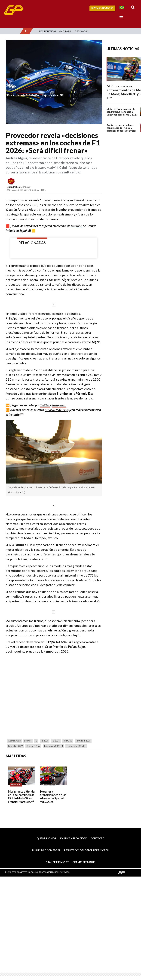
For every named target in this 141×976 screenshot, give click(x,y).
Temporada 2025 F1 (53, 746)
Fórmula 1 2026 (15, 746)
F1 (36, 740)
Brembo (28, 740)
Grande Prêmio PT (57, 862)
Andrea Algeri (14, 740)
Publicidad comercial (46, 850)
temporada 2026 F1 (76, 746)
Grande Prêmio (33, 746)
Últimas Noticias (102, 8)
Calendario (65, 31)
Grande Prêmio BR (83, 862)
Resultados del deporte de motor (86, 850)
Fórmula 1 (67, 740)
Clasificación (81, 31)
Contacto (97, 838)
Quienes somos (46, 838)
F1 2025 (45, 740)
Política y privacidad (73, 838)
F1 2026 (56, 740)
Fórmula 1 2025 (83, 740)
